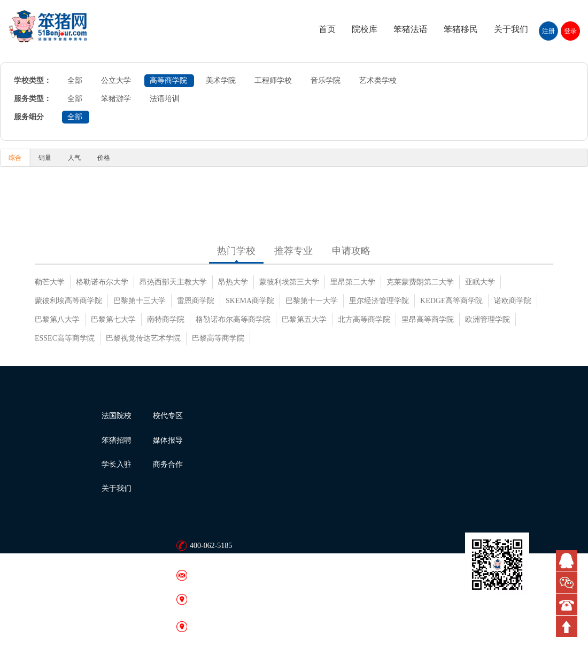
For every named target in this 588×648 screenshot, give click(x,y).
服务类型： (32, 99)
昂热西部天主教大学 (173, 282)
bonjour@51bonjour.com (227, 575)
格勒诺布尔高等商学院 (233, 319)
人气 (74, 157)
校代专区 (168, 416)
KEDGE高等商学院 (451, 301)
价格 (103, 157)
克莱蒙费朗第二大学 (420, 282)
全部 (74, 80)
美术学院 (221, 80)
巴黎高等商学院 (218, 338)
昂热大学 (233, 282)
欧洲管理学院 (487, 319)
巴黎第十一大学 (311, 301)
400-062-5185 (211, 546)
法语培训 (165, 99)
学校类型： (32, 80)
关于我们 (511, 29)
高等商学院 (168, 80)
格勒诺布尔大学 (102, 282)
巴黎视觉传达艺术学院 (143, 338)
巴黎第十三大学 (139, 301)
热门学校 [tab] (236, 250)
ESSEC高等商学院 (65, 338)
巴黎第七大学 (113, 319)
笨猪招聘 (116, 440)
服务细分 (29, 117)
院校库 (364, 29)
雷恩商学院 (195, 301)
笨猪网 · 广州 (211, 626)
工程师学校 (273, 80)
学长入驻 (116, 464)
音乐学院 (326, 80)
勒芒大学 (50, 282)
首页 (327, 29)
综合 (15, 157)
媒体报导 (168, 440)
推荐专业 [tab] (293, 250)
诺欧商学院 (512, 301)
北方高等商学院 (364, 319)
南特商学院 (165, 319)
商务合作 (168, 464)
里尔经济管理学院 (379, 301)
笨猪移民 (461, 29)
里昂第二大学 (352, 282)
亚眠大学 (480, 282)
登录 (570, 31)
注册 (548, 31)
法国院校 (116, 416)
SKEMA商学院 (250, 301)
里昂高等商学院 (427, 319)
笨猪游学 (116, 99)
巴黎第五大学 (304, 319)
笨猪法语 (410, 29)
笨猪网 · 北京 (211, 599)
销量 (44, 157)
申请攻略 (351, 250)
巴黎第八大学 (57, 319)
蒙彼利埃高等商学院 (68, 301)
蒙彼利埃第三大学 (289, 282)
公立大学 (116, 80)
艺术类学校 (378, 80)
